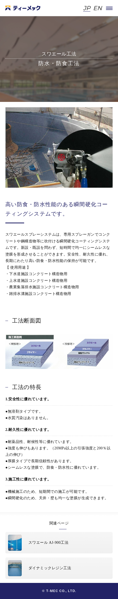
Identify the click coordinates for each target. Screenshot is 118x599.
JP (86, 8)
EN (97, 8)
